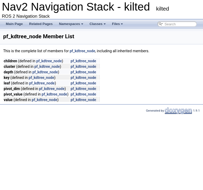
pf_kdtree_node (82, 51)
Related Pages (41, 24)
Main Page (14, 24)
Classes (98, 24)
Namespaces (71, 24)
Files (117, 24)
